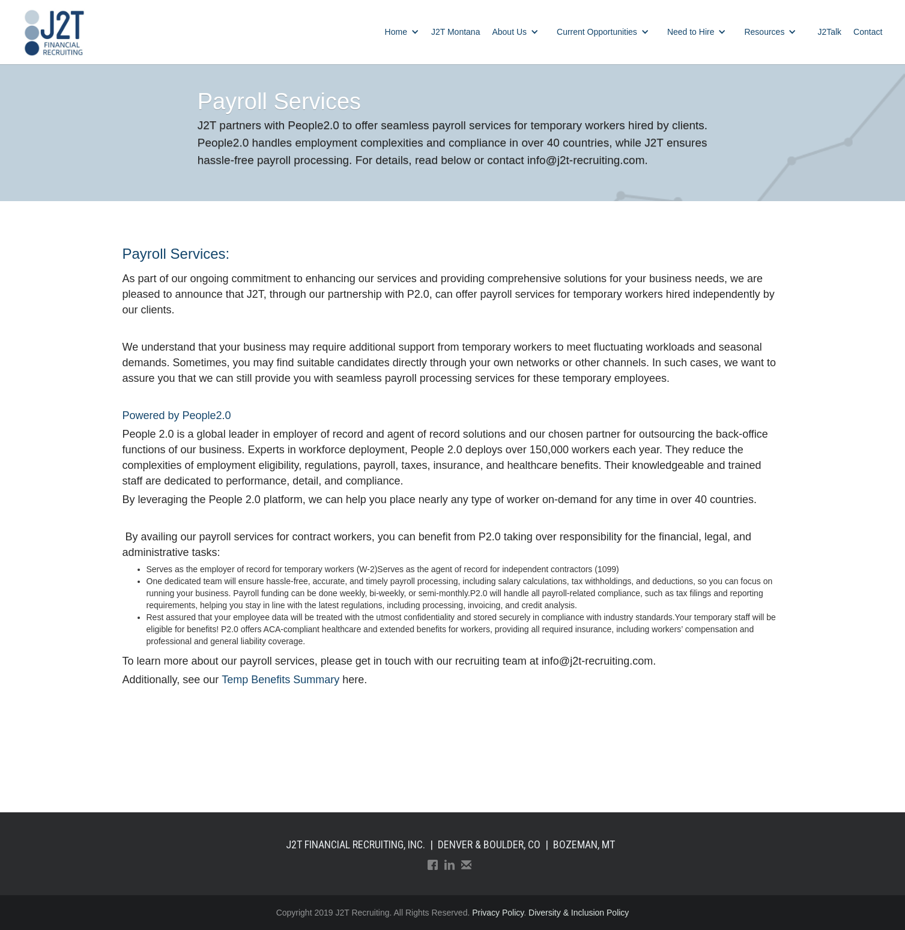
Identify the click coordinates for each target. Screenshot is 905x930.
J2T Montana (455, 32)
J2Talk (829, 32)
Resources (764, 32)
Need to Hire (691, 32)
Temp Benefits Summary (280, 680)
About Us (509, 32)
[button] (402, 32)
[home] (54, 32)
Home (396, 32)
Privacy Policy (498, 912)
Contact (867, 32)
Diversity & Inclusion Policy (578, 912)
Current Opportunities (597, 32)
